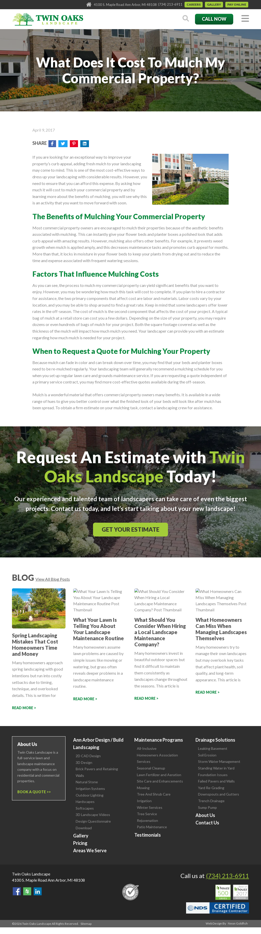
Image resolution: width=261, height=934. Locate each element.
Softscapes (85, 808)
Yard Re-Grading (211, 788)
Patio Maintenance (152, 827)
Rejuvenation (147, 820)
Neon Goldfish (238, 923)
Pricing (80, 843)
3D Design (84, 762)
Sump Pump (207, 807)
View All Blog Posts (52, 579)
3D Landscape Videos (93, 814)
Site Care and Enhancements (160, 781)
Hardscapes (85, 801)
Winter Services (149, 807)
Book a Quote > (33, 792)
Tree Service (147, 814)
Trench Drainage (211, 801)
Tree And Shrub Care (154, 794)
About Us (205, 815)
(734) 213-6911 (170, 4)
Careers (194, 4)
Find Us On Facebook (17, 891)
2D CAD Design (88, 756)
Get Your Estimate (130, 529)
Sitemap (86, 924)
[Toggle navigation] (245, 19)
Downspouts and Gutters (218, 794)
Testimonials (147, 835)
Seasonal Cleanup (151, 768)
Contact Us (207, 822)
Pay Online (236, 4)
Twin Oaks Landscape (31, 873)
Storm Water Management (219, 761)
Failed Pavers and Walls (216, 781)
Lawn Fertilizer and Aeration (159, 775)
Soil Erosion (207, 755)
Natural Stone (87, 782)
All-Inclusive (146, 748)
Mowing (143, 788)
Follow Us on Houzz (27, 891)
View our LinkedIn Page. (38, 891)
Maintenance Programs (158, 740)
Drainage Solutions (215, 740)
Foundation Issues (213, 775)
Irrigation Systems (90, 788)
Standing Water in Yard (216, 768)
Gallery (214, 4)
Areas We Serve (90, 850)
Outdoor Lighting (89, 795)
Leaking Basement (212, 748)
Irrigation (144, 801)
